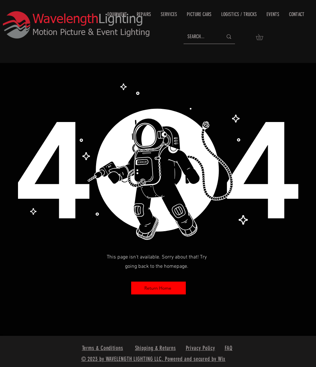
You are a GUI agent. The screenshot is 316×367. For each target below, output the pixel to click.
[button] (262, 37)
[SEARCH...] (200, 37)
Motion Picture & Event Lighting (91, 33)
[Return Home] (158, 288)
